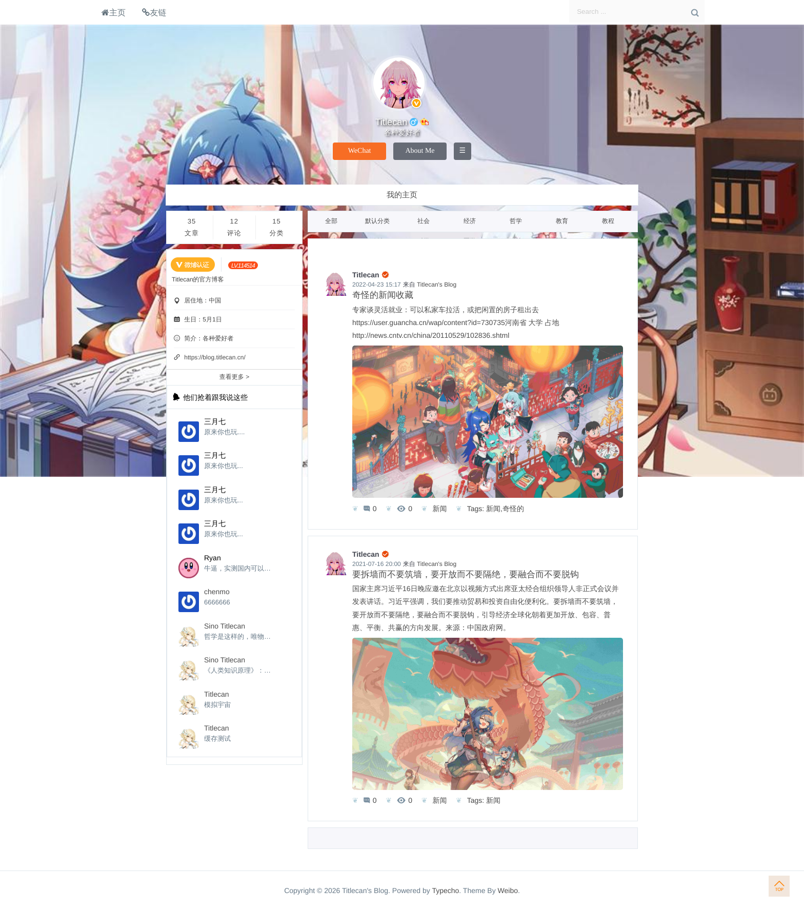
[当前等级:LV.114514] (243, 265)
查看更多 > (234, 376)
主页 (114, 12)
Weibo (508, 890)
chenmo (217, 592)
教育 (562, 221)
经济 (470, 221)
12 (234, 228)
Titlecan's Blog (436, 284)
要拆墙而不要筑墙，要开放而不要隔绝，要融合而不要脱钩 (465, 574)
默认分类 (377, 221)
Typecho (445, 890)
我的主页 (402, 195)
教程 (608, 221)
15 (277, 228)
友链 (154, 12)
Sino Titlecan (224, 626)
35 (192, 228)
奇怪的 (513, 508)
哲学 (516, 221)
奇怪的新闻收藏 (382, 295)
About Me (419, 151)
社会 (423, 221)
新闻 (439, 508)
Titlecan (216, 694)
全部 (331, 221)
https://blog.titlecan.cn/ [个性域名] (214, 357)
